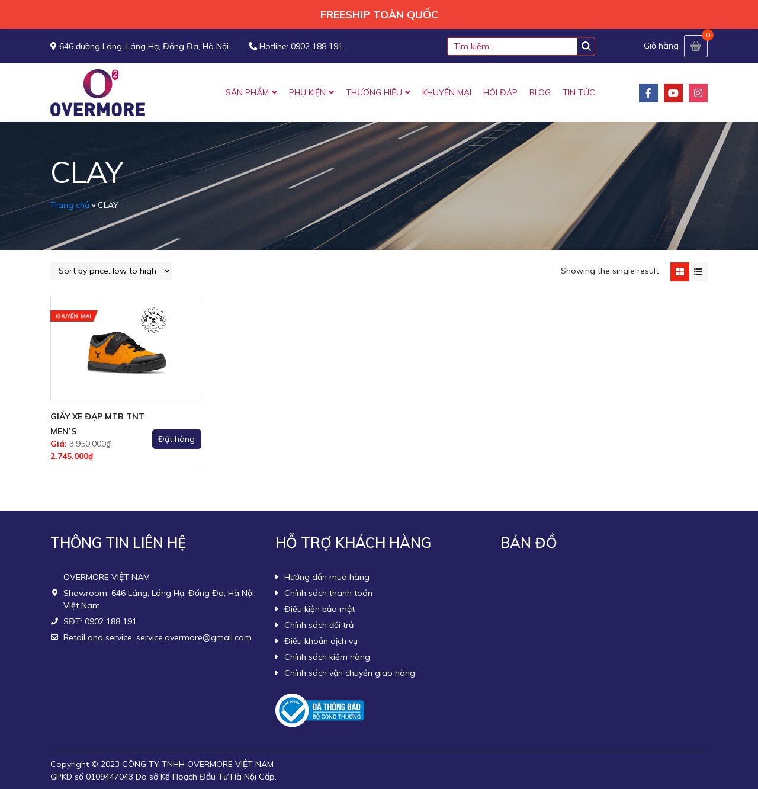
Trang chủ (69, 205)
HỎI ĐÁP (500, 92)
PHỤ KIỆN (307, 92)
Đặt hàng (176, 439)
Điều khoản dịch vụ (321, 641)
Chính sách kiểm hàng (327, 657)
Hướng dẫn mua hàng (327, 577)
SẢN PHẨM (247, 92)
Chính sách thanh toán (328, 593)
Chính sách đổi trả (319, 625)
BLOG (540, 92)
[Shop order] (111, 271)
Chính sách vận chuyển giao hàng (349, 673)
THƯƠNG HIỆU (374, 92)
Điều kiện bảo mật (319, 609)
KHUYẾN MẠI (446, 92)
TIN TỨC (579, 92)
